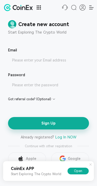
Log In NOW (66, 137)
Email (12, 50)
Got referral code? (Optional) (29, 99)
